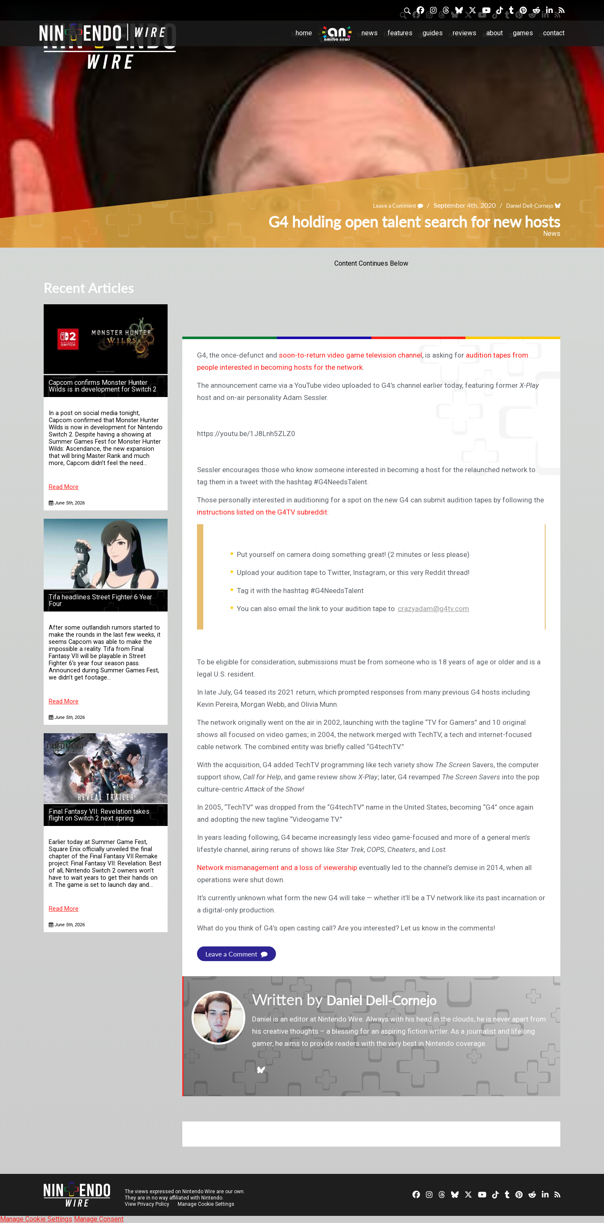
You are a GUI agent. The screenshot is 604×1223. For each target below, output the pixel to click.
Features (400, 33)
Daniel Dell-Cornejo (523, 205)
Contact (554, 33)
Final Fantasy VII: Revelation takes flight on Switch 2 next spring (99, 814)
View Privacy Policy (147, 1204)
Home (304, 33)
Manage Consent (98, 1219)
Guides (433, 33)
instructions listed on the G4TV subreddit (262, 512)
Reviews (464, 33)
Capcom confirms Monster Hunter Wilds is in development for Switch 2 (103, 386)
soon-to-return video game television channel (350, 355)
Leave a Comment (380, 205)
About (494, 33)
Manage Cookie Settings (207, 1204)
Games (523, 33)
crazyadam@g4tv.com (433, 608)
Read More (64, 487)
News (370, 33)
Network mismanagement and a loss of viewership (277, 867)
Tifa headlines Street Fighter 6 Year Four (100, 600)
